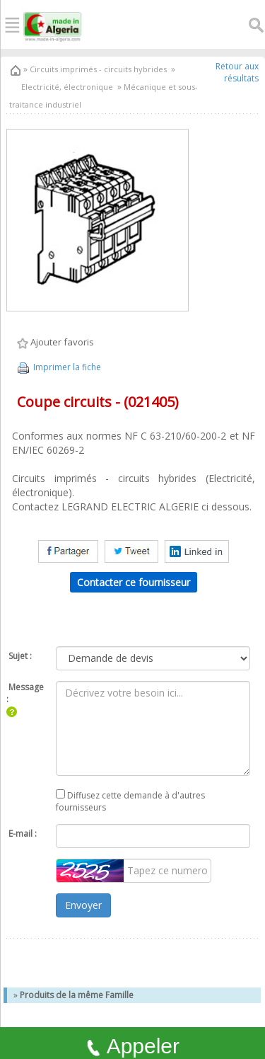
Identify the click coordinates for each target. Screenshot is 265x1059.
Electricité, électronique (67, 86)
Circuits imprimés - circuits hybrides (97, 69)
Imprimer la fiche (58, 367)
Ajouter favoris (55, 342)
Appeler (132, 1046)
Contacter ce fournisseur (133, 582)
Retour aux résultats (237, 72)
